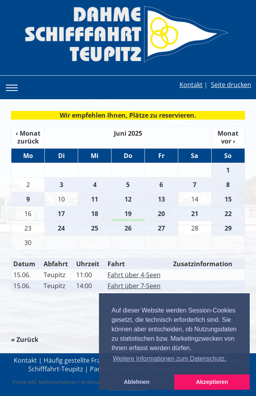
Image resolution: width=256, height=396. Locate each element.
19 (128, 214)
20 (161, 214)
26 (128, 228)
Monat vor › (228, 137)
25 (94, 228)
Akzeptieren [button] (212, 382)
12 (128, 199)
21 (194, 214)
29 (228, 228)
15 (228, 199)
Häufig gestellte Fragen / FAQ (86, 360)
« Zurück (24, 339)
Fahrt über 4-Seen (134, 275)
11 (94, 199)
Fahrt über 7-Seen (134, 286)
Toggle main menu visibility (13, 82)
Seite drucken (231, 84)
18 (94, 214)
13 (161, 199)
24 (61, 228)
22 (228, 214)
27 (161, 228)
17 (61, 214)
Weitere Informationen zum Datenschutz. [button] (170, 358)
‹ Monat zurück (28, 137)
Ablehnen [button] (137, 382)
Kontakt (191, 84)
